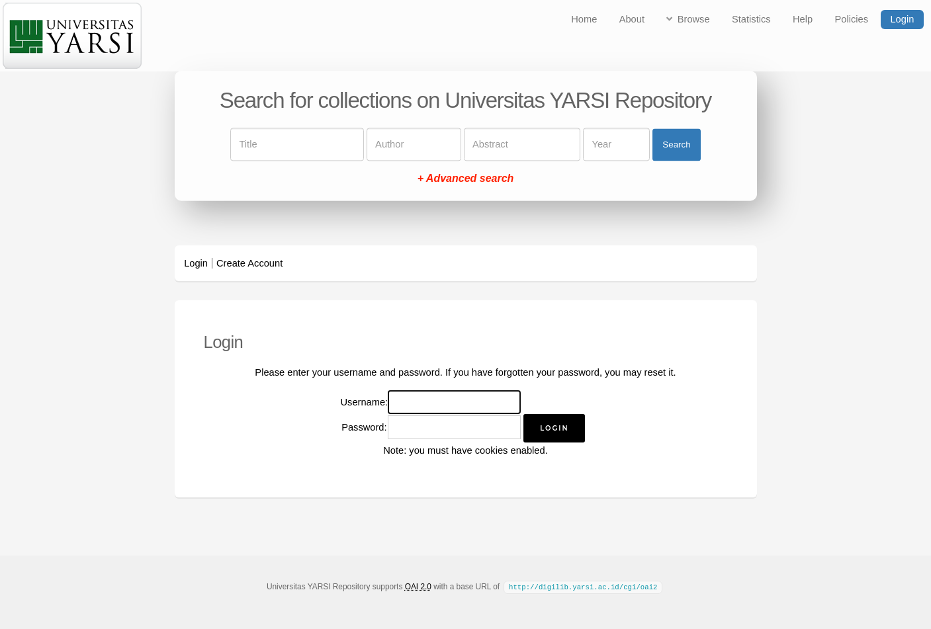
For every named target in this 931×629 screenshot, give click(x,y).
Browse (694, 19)
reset (655, 372)
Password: (363, 427)
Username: (364, 402)
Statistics (751, 19)
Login (902, 19)
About (631, 19)
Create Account (249, 263)
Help (803, 19)
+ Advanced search (466, 179)
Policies (852, 19)
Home (584, 19)
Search (676, 144)
